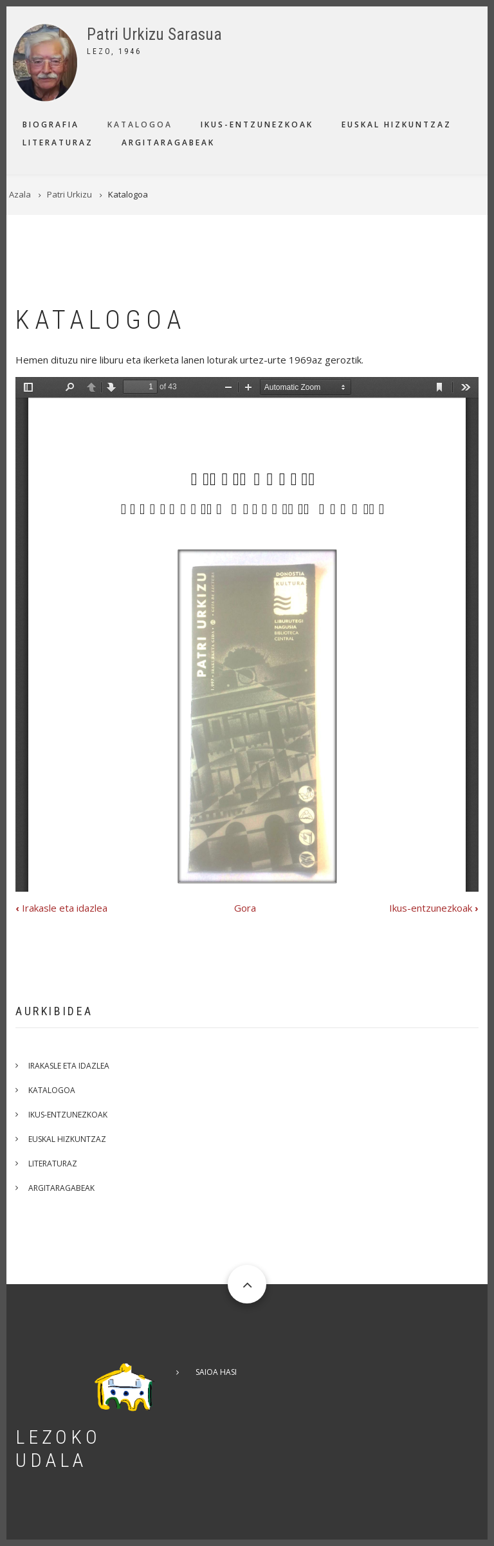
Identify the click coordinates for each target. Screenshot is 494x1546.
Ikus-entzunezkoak (257, 124)
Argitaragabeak (168, 142)
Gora (245, 907)
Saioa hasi (216, 1372)
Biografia (51, 124)
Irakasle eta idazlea (61, 907)
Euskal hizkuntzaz (397, 124)
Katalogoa (139, 124)
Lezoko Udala (58, 1448)
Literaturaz (58, 142)
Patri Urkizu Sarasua (154, 34)
